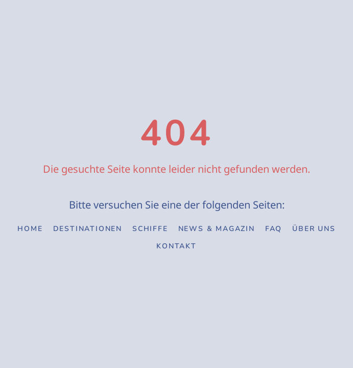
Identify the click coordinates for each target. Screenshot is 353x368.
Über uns (313, 229)
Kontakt (176, 246)
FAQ (273, 229)
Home (29, 229)
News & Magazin (216, 229)
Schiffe (150, 229)
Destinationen (87, 229)
